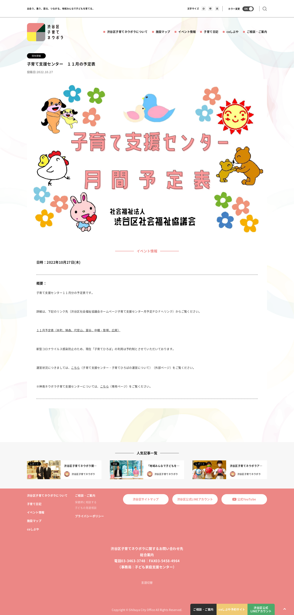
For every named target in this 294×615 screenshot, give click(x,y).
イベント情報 (187, 32)
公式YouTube (244, 499)
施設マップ (163, 32)
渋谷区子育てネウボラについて (127, 32)
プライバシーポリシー (89, 516)
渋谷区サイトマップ (146, 499)
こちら (75, 368)
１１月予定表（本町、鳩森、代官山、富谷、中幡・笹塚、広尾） (78, 330)
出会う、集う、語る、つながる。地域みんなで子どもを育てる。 (61, 8)
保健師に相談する (86, 502)
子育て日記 (211, 32)
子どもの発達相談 (86, 508)
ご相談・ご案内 (257, 32)
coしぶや (232, 32)
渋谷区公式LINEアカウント (195, 499)
